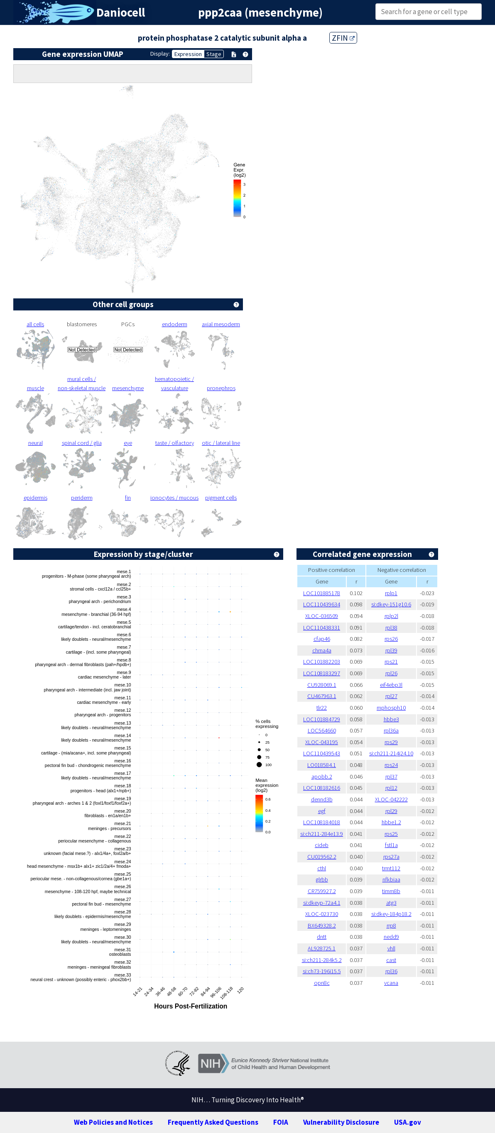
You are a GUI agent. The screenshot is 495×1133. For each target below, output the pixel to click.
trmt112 (391, 868)
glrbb (322, 879)
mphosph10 (391, 707)
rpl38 (391, 627)
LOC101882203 (321, 661)
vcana (391, 982)
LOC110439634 (321, 604)
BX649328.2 (322, 925)
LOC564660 (322, 730)
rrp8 (391, 925)
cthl (321, 868)
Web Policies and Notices (113, 1122)
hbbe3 (391, 719)
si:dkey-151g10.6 (391, 604)
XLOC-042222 (391, 799)
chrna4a (321, 650)
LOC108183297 (321, 673)
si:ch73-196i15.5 (322, 971)
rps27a (391, 856)
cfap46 (322, 638)
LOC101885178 (321, 593)
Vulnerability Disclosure (341, 1122)
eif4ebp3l (391, 685)
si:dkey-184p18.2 (391, 914)
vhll (391, 948)
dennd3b (322, 799)
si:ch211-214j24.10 (391, 753)
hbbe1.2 (391, 822)
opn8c (322, 982)
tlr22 (321, 707)
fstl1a (391, 845)
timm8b (391, 891)
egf (322, 811)
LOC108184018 (321, 822)
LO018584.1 (321, 765)
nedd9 (391, 936)
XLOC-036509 (321, 616)
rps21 (391, 661)
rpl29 (391, 811)
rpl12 (391, 787)
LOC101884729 (321, 719)
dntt (321, 936)
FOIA (280, 1122)
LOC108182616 (321, 787)
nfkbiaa (391, 879)
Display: (160, 53)
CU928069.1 (321, 685)
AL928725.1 (322, 948)
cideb (321, 845)
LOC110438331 (321, 627)
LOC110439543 (321, 753)
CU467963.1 (321, 696)
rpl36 (391, 971)
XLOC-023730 (321, 914)
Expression (188, 54)
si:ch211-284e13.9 (321, 834)
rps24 (391, 765)
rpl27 (391, 696)
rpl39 (391, 650)
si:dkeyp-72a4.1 (322, 902)
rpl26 (391, 673)
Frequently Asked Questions (213, 1122)
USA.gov (407, 1122)
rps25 (391, 834)
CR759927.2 (322, 891)
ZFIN (343, 38)
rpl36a (391, 730)
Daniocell (120, 12)
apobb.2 (321, 776)
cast (391, 960)
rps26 (391, 638)
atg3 (391, 902)
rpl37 (391, 776)
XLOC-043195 (321, 742)
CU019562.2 (321, 856)
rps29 (391, 742)
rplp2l (391, 616)
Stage (213, 54)
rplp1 (391, 593)
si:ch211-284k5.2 (322, 960)
